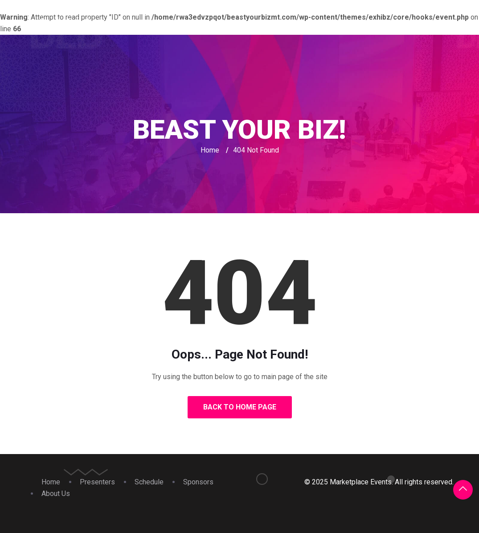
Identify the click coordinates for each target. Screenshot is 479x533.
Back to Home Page (239, 407)
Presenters (270, 24)
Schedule (323, 24)
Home (224, 24)
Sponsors (373, 24)
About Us (422, 24)
